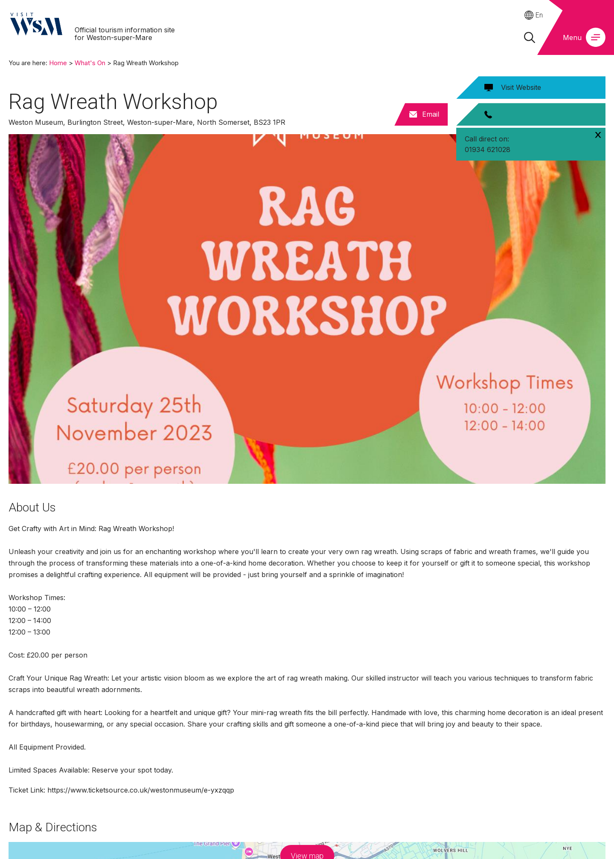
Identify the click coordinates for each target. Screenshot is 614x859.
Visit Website (521, 87)
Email (430, 114)
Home (58, 63)
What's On (90, 63)
